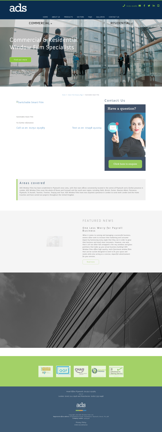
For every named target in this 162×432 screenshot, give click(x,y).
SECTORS (80, 17)
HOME (45, 17)
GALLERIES (100, 17)
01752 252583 (129, 6)
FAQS (90, 17)
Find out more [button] (20, 59)
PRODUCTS (68, 17)
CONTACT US (114, 17)
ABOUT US (56, 17)
